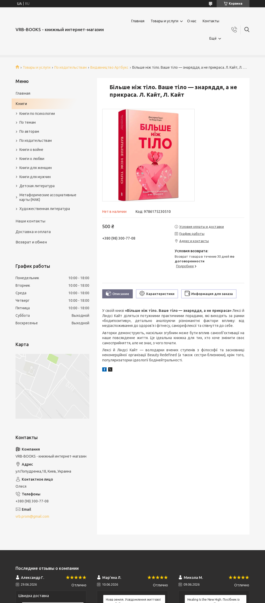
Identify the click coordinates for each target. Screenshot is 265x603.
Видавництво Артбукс (109, 67)
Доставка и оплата (33, 231)
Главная (137, 21)
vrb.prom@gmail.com (32, 516)
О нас (191, 21)
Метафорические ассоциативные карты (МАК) (47, 197)
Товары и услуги (164, 21)
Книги (21, 103)
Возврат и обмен (31, 242)
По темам (27, 122)
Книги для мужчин (35, 177)
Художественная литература (44, 209)
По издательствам (70, 67)
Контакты (211, 21)
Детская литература (37, 186)
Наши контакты (30, 221)
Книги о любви (31, 159)
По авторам (29, 131)
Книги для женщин (35, 168)
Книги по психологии (37, 113)
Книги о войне (31, 150)
